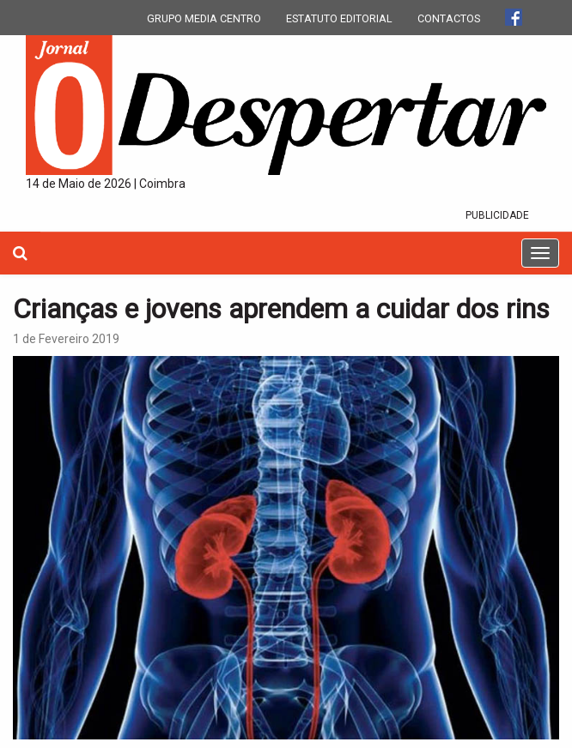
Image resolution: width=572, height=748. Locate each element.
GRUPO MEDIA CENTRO (204, 18)
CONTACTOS (448, 18)
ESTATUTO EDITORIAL (339, 18)
